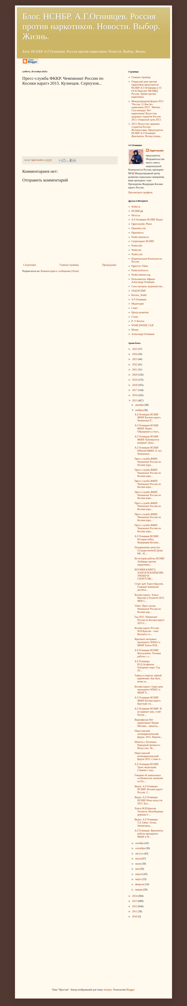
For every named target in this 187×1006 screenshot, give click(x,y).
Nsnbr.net (136, 250)
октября (139, 843)
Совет (134, 308)
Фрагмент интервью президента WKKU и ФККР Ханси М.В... (147, 642)
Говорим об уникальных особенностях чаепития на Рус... (149, 778)
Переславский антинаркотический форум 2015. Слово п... (148, 756)
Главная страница (69, 265)
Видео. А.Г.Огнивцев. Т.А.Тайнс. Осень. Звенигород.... (146, 822)
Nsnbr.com (137, 254)
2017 (135, 390)
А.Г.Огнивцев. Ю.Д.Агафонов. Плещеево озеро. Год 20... (147, 666)
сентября (140, 848)
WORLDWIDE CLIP (142, 325)
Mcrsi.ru (135, 215)
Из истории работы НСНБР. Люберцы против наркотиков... (150, 561)
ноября (139, 410)
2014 (135, 896)
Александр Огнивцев (142, 334)
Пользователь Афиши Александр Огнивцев (143, 281)
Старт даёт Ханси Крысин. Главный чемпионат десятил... (149, 586)
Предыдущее (109, 265)
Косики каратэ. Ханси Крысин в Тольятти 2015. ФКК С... (150, 598)
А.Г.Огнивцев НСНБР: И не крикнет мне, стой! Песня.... (148, 711)
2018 (135, 385)
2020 (135, 374)
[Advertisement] (49, 953)
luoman (108, 989)
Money (135, 329)
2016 (135, 395)
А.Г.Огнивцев (138, 299)
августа (139, 853)
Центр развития (140, 312)
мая (137, 868)
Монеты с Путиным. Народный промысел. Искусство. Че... (148, 745)
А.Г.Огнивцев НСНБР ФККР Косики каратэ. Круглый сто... (148, 700)
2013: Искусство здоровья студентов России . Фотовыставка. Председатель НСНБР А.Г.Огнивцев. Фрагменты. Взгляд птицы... (147, 129)
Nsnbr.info (136, 245)
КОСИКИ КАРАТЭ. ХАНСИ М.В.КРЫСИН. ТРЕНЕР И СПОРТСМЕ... (149, 574)
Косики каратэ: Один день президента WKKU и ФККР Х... (149, 689)
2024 (135, 354)
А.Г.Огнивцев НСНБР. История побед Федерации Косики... (147, 539)
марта (138, 879)
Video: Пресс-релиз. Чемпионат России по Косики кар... (148, 608)
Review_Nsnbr (139, 295)
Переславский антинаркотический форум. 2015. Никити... (148, 734)
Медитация (137, 303)
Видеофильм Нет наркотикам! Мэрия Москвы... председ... (147, 722)
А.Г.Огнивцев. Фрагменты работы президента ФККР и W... (149, 833)
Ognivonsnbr (157, 150)
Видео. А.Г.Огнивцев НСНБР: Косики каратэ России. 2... (149, 789)
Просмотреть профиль (140, 192)
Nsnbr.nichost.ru (139, 270)
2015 (135, 400)
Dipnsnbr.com (138, 228)
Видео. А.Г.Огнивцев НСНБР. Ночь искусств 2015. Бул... (148, 800)
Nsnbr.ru (135, 206)
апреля (139, 874)
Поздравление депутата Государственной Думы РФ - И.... (149, 550)
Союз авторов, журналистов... (147, 286)
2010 (135, 916)
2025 (135, 349)
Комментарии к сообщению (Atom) (60, 271)
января (139, 889)
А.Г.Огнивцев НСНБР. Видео (147, 219)
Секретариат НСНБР (142, 241)
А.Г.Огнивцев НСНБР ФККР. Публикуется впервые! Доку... (147, 439)
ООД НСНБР (138, 290)
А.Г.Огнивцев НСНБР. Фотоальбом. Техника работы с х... (148, 653)
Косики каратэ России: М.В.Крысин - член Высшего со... (147, 631)
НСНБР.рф (137, 211)
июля (138, 858)
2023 (135, 359)
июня (138, 863)
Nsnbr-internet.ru (140, 237)
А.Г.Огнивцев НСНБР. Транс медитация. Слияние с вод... (147, 767)
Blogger (130, 989)
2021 (135, 369)
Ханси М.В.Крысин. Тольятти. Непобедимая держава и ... (149, 811)
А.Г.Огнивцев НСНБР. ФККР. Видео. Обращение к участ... (147, 428)
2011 (135, 911)
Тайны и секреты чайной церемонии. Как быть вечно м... (148, 678)
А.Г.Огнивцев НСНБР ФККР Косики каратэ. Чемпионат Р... (148, 417)
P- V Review (138, 321)
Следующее (29, 265)
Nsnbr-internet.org (140, 274)
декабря (139, 405)
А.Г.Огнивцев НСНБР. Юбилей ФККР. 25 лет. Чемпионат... (148, 450)
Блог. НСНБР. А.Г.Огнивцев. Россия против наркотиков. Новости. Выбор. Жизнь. (91, 26)
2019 (135, 379)
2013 (135, 901)
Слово (134, 316)
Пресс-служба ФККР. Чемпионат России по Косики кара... (148, 461)
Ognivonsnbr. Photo (141, 224)
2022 (135, 364)
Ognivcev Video (139, 266)
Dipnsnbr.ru (137, 232)
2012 (135, 906)
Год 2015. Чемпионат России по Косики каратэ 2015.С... (150, 620)
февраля (140, 884)
